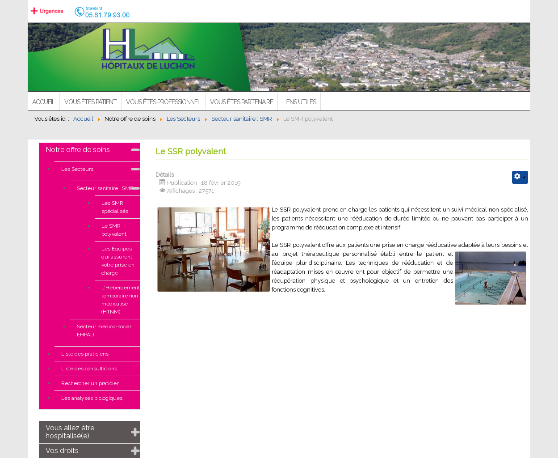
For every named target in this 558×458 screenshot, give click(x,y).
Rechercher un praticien (90, 383)
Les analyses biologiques (91, 398)
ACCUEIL (43, 102)
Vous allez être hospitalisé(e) (70, 432)
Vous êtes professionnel (163, 102)
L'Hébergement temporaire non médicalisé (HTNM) (120, 299)
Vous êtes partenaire (241, 102)
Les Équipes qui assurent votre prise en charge (117, 261)
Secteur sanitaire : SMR (105, 188)
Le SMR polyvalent (113, 230)
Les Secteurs (77, 169)
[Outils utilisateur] (520, 177)
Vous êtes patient (90, 102)
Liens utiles (299, 102)
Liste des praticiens (85, 354)
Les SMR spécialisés (114, 207)
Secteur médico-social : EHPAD (105, 330)
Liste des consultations (89, 368)
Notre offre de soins (78, 149)
